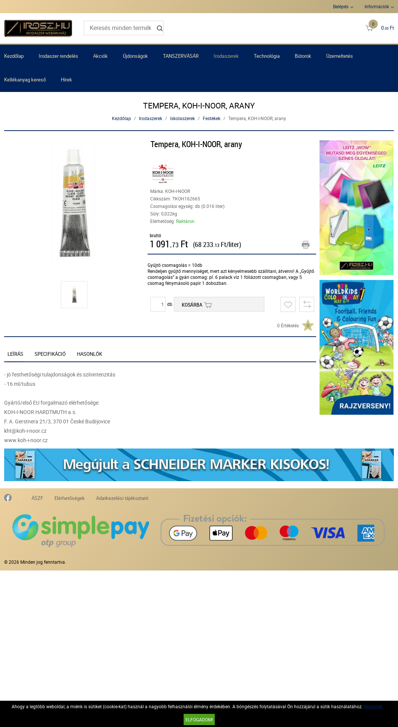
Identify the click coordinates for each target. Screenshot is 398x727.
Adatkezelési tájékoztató (122, 498)
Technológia (267, 56)
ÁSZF (37, 498)
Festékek (211, 118)
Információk (377, 6)
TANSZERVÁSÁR (181, 56)
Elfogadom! (199, 719)
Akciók (100, 56)
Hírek (66, 79)
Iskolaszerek (182, 118)
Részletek (373, 706)
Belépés (340, 6)
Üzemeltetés (339, 56)
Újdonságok (135, 56)
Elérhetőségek (69, 498)
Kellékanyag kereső (25, 79)
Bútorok (303, 56)
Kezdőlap (14, 56)
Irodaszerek (226, 56)
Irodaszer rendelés (58, 56)
